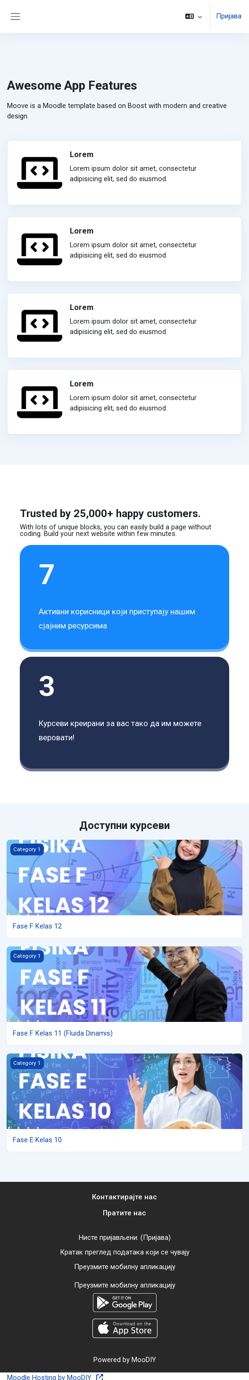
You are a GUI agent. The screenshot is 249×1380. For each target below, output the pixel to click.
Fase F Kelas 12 (37, 926)
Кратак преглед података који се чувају (125, 1250)
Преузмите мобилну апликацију (124, 1265)
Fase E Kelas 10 (37, 1139)
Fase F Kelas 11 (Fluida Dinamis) (63, 1033)
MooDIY (144, 1357)
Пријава (228, 16)
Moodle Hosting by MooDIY (55, 1375)
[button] (193, 16)
